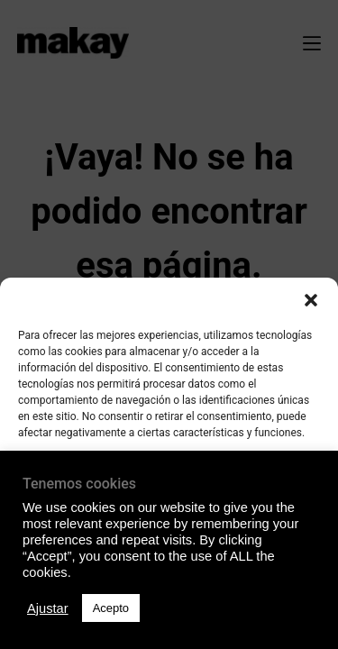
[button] (311, 300)
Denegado (169, 533)
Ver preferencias (168, 582)
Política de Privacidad (169, 624)
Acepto (169, 483)
